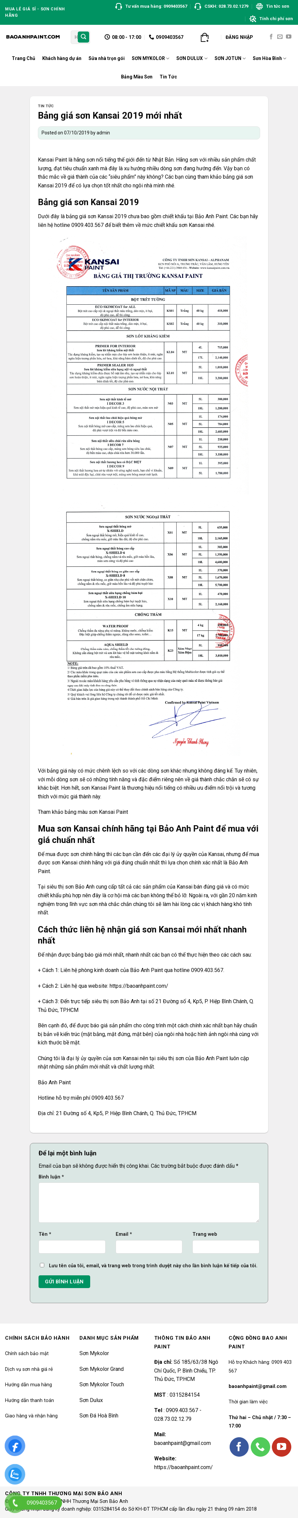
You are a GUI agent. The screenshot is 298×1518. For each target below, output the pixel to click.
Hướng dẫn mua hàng (28, 1385)
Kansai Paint (52, 160)
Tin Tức (168, 76)
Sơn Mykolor (94, 1353)
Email (124, 1234)
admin (103, 132)
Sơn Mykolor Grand (101, 1369)
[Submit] (83, 37)
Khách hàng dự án (61, 58)
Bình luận (51, 1177)
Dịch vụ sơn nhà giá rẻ (29, 1369)
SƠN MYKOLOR (150, 58)
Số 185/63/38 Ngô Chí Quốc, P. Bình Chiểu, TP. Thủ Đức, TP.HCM (186, 1370)
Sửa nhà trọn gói (106, 58)
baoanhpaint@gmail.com (182, 1443)
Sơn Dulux (91, 1400)
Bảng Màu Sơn (137, 76)
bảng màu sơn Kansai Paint (96, 812)
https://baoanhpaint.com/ (183, 1467)
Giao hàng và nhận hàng (31, 1416)
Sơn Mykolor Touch (101, 1384)
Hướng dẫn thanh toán (29, 1400)
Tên (45, 1234)
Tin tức (46, 106)
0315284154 (184, 1395)
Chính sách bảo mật (27, 1353)
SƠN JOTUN (230, 58)
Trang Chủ (23, 58)
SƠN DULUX (191, 58)
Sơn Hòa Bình (269, 58)
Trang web (204, 1234)
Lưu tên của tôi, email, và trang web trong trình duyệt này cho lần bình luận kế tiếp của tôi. (153, 1266)
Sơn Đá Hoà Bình (98, 1415)
